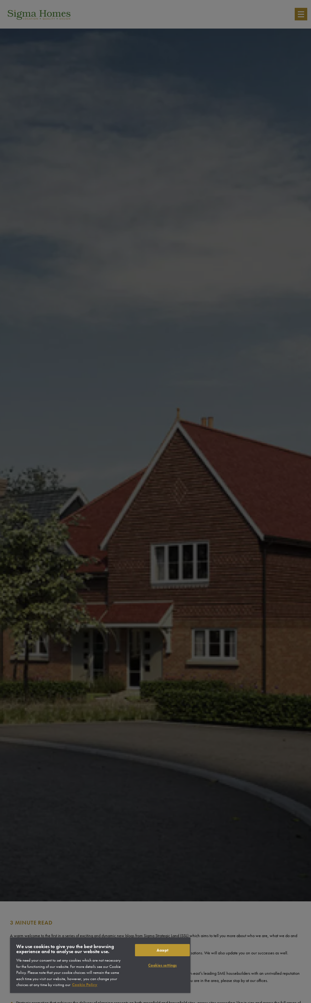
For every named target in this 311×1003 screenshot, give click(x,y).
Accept (162, 950)
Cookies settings (162, 965)
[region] (100, 965)
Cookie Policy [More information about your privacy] (84, 984)
